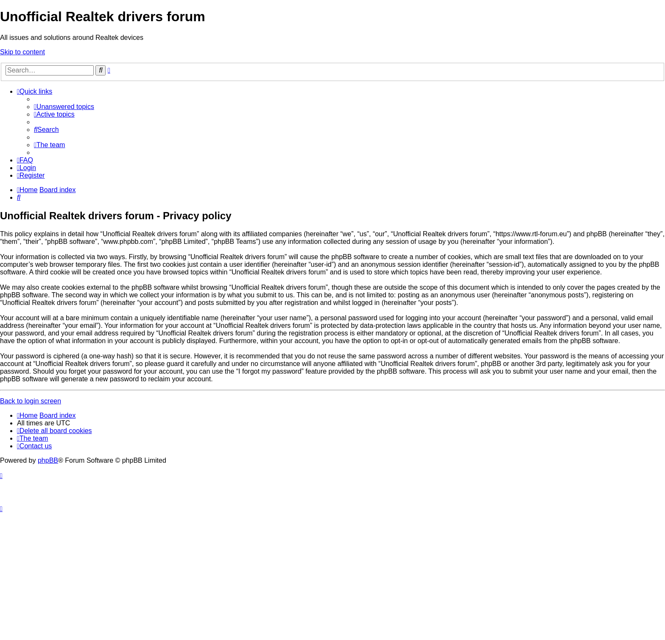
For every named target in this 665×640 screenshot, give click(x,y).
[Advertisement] (332, 576)
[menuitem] (64, 106)
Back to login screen (30, 401)
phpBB (48, 460)
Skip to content (22, 52)
